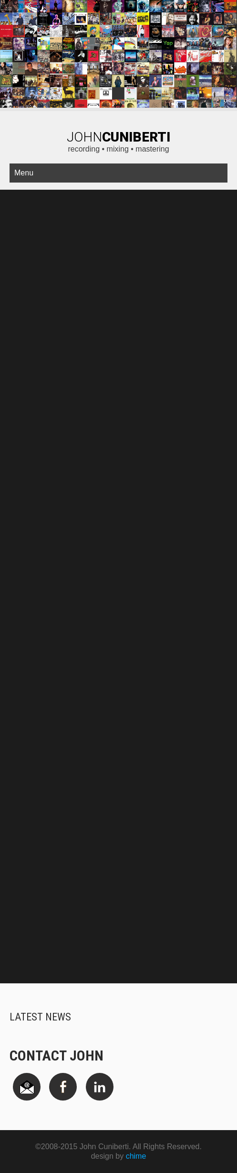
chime (136, 1156)
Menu (23, 173)
